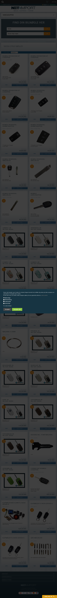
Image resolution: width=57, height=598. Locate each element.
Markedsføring (8, 299)
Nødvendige (7, 297)
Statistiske (7, 303)
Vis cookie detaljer (7, 305)
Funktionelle (8, 301)
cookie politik (44, 295)
